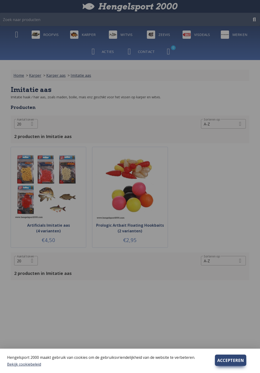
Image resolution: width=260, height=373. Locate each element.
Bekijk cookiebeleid (24, 364)
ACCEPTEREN (230, 360)
